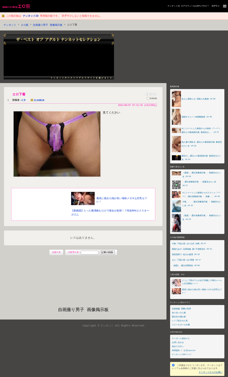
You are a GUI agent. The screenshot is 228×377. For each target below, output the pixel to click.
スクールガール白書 (181, 325)
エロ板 (24, 25)
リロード (56, 252)
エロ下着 (18, 94)
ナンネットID (174, 6)
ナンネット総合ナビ (181, 339)
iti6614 (36, 100)
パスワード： (91, 253)
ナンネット (10, 25)
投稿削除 (152, 99)
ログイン (215, 6)
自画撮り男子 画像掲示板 (47, 25)
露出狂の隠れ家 (179, 317)
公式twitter (189, 351)
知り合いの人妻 (179, 313)
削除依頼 (150, 94)
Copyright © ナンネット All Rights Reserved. (114, 326)
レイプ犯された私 (180, 321)
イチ (23, 100)
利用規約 (176, 351)
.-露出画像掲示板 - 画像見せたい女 (199, 182)
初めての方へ (178, 347)
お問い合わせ (178, 343)
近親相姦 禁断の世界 (181, 309)
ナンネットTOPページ (181, 355)
